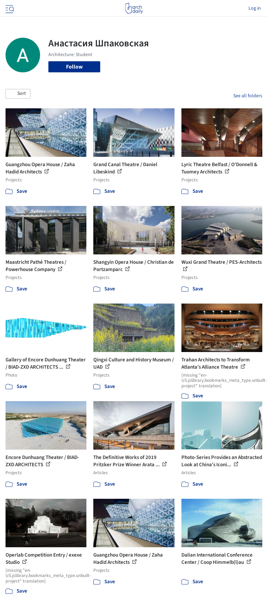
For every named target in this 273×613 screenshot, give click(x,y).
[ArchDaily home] (134, 8)
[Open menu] (9, 8)
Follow (74, 67)
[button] (18, 94)
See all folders (247, 95)
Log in (254, 8)
